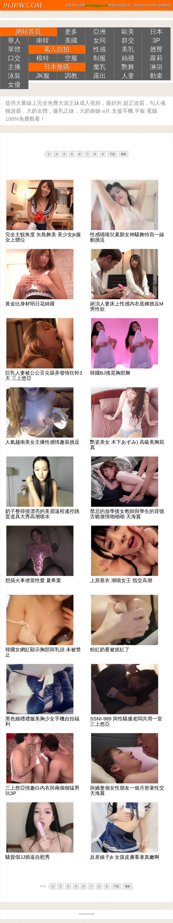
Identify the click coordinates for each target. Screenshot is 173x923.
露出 (99, 75)
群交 (128, 40)
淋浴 (156, 67)
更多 (71, 31)
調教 (71, 75)
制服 (99, 58)
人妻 (128, 75)
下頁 (112, 154)
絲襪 (128, 58)
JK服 (43, 75)
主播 (14, 67)
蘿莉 (156, 58)
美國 (71, 40)
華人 (14, 40)
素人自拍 (57, 49)
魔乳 (99, 67)
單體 (14, 49)
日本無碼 (57, 67)
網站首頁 (28, 31)
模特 (42, 58)
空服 (71, 58)
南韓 (42, 40)
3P (156, 40)
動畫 (156, 75)
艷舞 (128, 67)
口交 (14, 58)
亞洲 (99, 31)
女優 (14, 84)
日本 (156, 31)
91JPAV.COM (23, 5)
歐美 (128, 31)
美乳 (128, 49)
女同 (99, 40)
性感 (99, 49)
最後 (123, 154)
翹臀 (156, 49)
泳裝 (14, 75)
